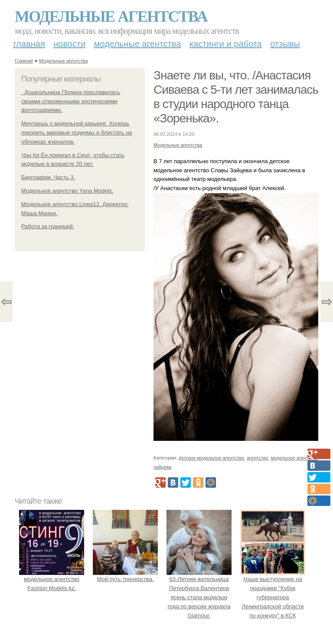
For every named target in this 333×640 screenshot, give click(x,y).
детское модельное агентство (211, 457)
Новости (69, 44)
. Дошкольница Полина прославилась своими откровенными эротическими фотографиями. (70, 101)
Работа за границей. (47, 226)
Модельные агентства (111, 16)
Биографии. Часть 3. (48, 177)
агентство (257, 457)
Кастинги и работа (225, 44)
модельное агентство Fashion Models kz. (51, 579)
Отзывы (285, 44)
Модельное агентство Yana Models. (67, 190)
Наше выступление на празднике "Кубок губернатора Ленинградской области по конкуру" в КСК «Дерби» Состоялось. (272, 597)
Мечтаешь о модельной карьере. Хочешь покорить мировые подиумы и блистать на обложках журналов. (76, 132)
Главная (29, 44)
